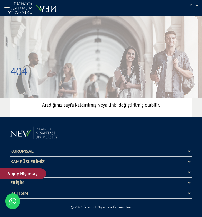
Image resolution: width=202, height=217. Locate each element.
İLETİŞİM (19, 193)
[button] (8, 6)
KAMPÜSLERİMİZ (27, 161)
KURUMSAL (22, 151)
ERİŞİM (17, 182)
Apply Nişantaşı (23, 174)
